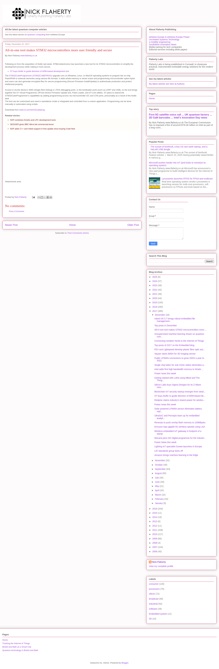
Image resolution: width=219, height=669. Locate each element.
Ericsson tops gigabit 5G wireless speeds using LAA (179, 426)
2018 (155, 307)
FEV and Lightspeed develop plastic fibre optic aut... (179, 349)
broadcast (153, 599)
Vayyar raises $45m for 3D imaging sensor (175, 353)
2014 (155, 517)
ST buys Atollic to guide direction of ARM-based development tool (39, 71)
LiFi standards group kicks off (168, 451)
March (158, 494)
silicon (152, 594)
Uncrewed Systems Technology (164, 39)
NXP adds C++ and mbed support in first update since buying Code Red (42, 129)
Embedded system (158, 614)
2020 (155, 298)
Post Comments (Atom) (78, 233)
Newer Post (11, 225)
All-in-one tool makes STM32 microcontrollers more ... (180, 329)
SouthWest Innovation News (162, 44)
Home (72, 225)
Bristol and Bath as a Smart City (16, 647)
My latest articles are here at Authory (166, 84)
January (159, 503)
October (159, 465)
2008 (155, 543)
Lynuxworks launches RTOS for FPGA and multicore (187, 178)
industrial (153, 604)
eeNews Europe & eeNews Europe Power (169, 37)
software (153, 609)
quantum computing (36, 34)
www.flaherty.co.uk (28, 55)
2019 (155, 302)
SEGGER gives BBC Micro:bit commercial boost (32, 124)
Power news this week (165, 373)
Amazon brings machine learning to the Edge (176, 455)
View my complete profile (161, 566)
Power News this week (165, 442)
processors (154, 589)
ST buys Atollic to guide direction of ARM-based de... (179, 396)
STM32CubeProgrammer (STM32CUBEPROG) (30, 75)
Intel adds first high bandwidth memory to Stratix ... (179, 369)
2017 (155, 311)
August (158, 473)
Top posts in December (165, 325)
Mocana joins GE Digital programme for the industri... (180, 438)
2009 (155, 538)
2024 (155, 281)
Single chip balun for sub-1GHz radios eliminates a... (179, 365)
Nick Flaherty (159, 562)
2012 (155, 526)
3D (150, 618)
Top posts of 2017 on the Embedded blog (174, 345)
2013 (155, 521)
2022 (155, 290)
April (157, 490)
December (160, 315)
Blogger (124, 663)
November (160, 460)
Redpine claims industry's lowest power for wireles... (179, 400)
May (157, 486)
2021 (155, 294)
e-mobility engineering (159, 42)
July (157, 477)
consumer (153, 584)
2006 (155, 551)
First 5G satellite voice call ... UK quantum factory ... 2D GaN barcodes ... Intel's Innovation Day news (180, 116)
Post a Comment (16, 211)
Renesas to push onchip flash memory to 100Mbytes (179, 422)
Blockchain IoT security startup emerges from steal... (179, 391)
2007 (155, 547)
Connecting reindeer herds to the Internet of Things (179, 341)
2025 (155, 277)
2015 (155, 513)
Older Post (133, 225)
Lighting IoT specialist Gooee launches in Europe (178, 446)
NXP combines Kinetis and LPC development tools (33, 120)
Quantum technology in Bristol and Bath (20, 650)
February (159, 499)
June (157, 482)
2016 (155, 508)
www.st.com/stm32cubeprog (32, 110)
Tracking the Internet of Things (16, 643)
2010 (155, 534)
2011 (155, 530)
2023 (155, 285)
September (160, 469)
